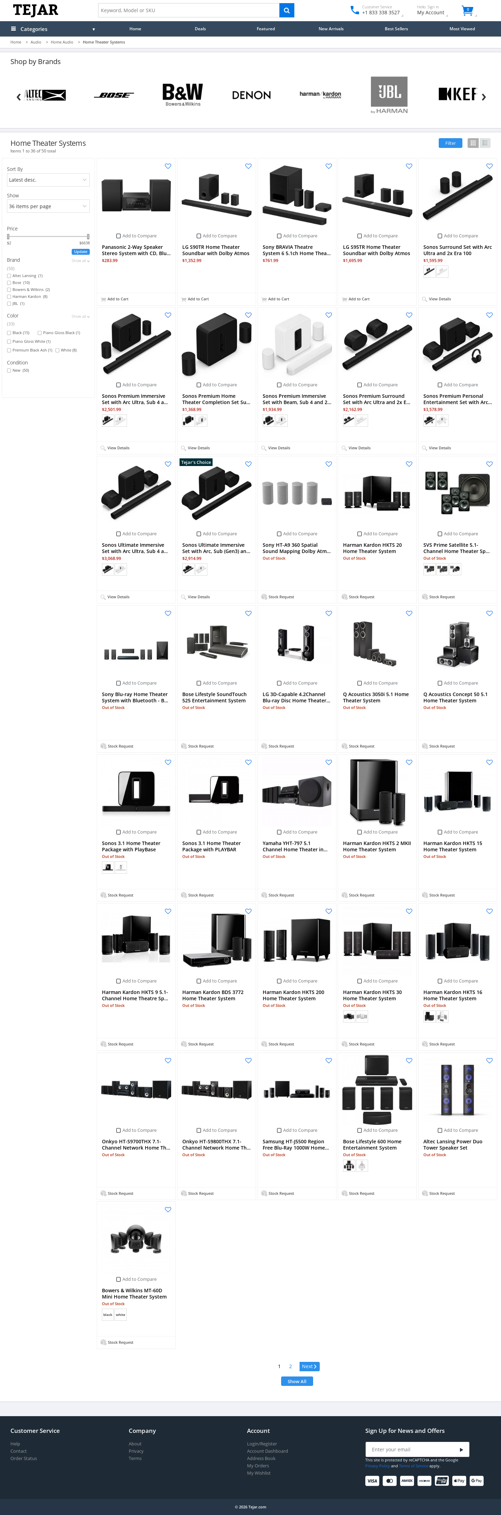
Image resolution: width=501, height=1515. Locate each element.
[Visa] (373, 1481)
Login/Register (262, 1444)
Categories (34, 28)
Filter (450, 143)
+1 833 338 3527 (380, 12)
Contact (18, 1451)
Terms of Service (413, 1465)
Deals (200, 28)
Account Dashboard (267, 1451)
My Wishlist (259, 1473)
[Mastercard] (391, 1481)
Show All (297, 1381)
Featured (266, 28)
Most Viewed (462, 28)
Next (307, 1366)
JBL (18, 303)
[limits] (48, 206)
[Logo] (35, 16)
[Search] (286, 10)
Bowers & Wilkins (31, 289)
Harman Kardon (30, 296)
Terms (135, 1458)
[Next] (484, 95)
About (135, 1444)
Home (135, 28)
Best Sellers (396, 28)
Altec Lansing (27, 275)
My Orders (258, 1465)
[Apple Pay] (460, 1481)
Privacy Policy (377, 1465)
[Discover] (426, 1481)
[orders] (48, 180)
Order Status (23, 1458)
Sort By (15, 169)
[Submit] (461, 1449)
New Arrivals (331, 28)
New (21, 370)
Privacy (136, 1451)
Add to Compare (139, 235)
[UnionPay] (443, 1481)
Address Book (261, 1458)
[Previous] (18, 95)
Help (15, 1444)
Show (13, 195)
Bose (21, 282)
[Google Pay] (478, 1481)
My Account (436, 11)
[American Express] (408, 1481)
